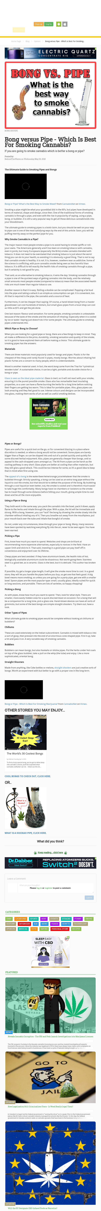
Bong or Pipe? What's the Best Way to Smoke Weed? (30, 203)
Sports (33, 919)
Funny (78, 919)
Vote (34, 929)
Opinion (37, 41)
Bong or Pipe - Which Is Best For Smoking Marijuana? (31, 703)
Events (80, 30)
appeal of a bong (17, 476)
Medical (23, 929)
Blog (27, 41)
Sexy (43, 919)
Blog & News (42, 30)
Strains (54, 30)
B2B (36, 924)
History (10, 924)
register (48, 888)
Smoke (89, 919)
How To (66, 924)
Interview (24, 924)
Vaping (44, 929)
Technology (80, 924)
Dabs (8, 919)
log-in (39, 888)
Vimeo (82, 203)
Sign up (38, 24)
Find (30, 30)
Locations (21, 919)
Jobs (63, 30)
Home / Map (19, 30)
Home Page (16, 41)
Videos (54, 924)
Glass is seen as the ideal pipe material (24, 378)
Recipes (76, 929)
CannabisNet (68, 203)
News (44, 924)
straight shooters (62, 667)
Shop (71, 30)
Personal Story (60, 929)
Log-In (49, 24)
